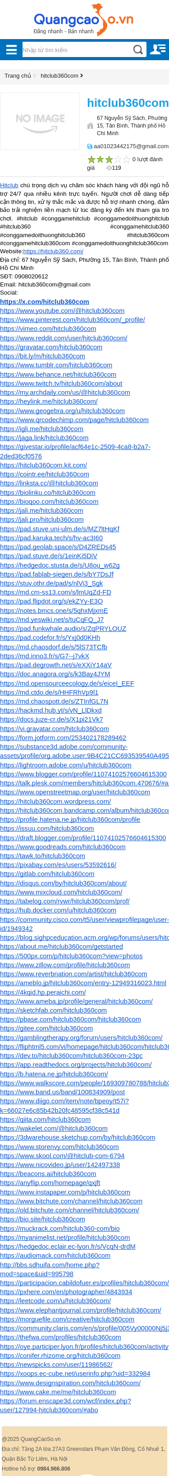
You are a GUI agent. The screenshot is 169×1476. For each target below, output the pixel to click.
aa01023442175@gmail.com (131, 146)
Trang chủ (18, 75)
